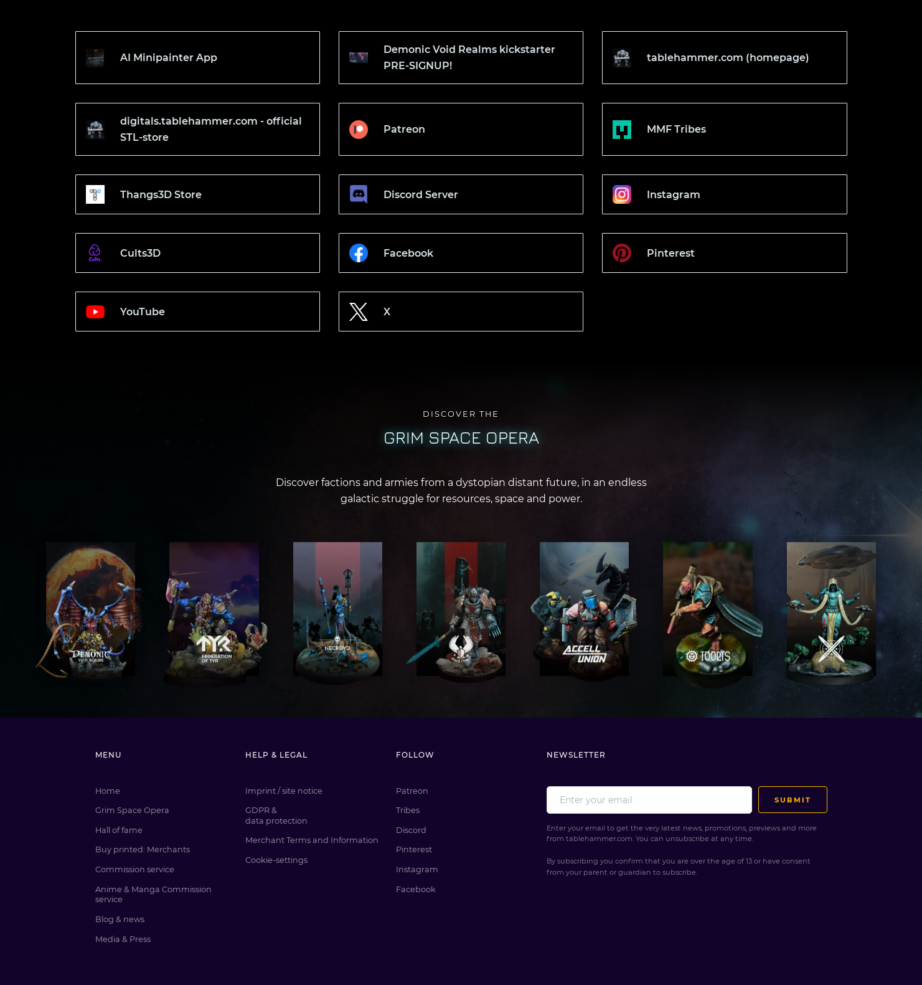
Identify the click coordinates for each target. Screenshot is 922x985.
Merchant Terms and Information (312, 840)
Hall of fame (119, 830)
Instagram (417, 869)
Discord (411, 830)
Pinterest (414, 849)
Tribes (408, 810)
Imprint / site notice (283, 791)
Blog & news (119, 919)
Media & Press (123, 939)
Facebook (416, 889)
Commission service (134, 869)
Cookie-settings (276, 860)
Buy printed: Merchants (142, 849)
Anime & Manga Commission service (153, 895)
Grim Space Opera (132, 810)
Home (107, 791)
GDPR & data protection (276, 816)
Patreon (412, 791)
